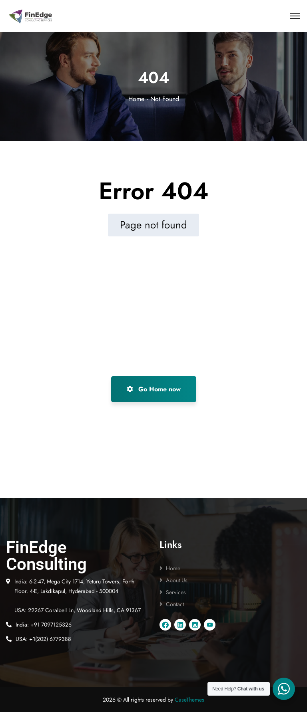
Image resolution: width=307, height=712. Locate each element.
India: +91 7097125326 (44, 625)
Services (176, 592)
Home (136, 98)
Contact (175, 604)
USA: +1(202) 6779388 (43, 639)
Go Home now (154, 389)
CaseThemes (189, 700)
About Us (176, 580)
